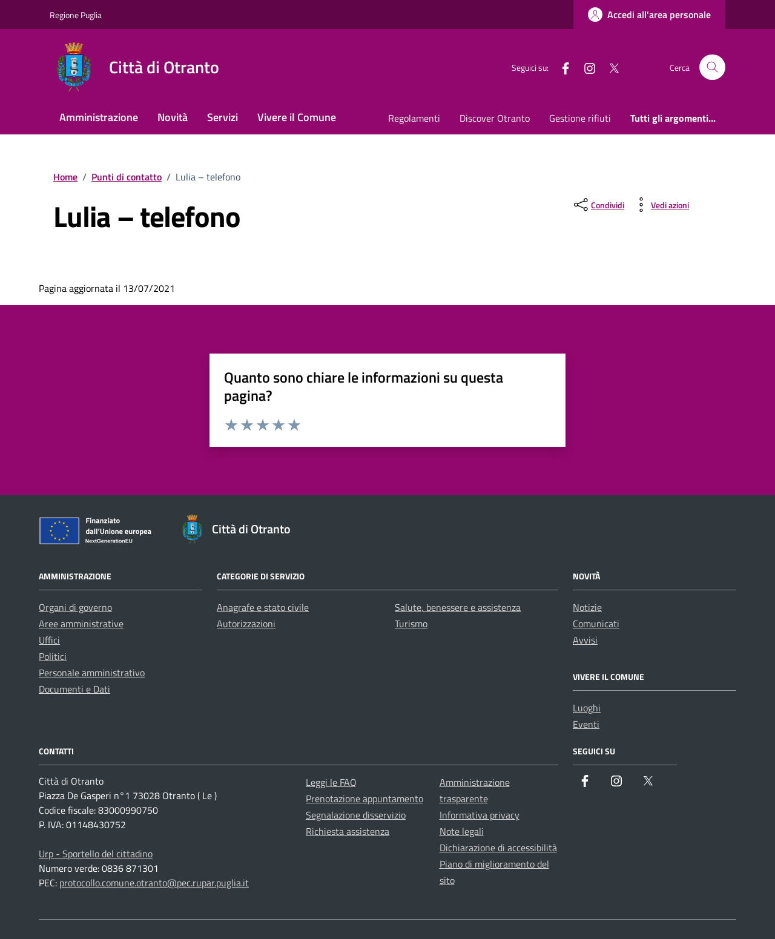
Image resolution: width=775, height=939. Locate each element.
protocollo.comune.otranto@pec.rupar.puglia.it (154, 882)
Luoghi (587, 707)
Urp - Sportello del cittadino (96, 853)
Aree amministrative (81, 623)
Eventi (586, 724)
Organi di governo (75, 607)
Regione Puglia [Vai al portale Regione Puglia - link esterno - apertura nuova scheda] (76, 14)
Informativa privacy (479, 815)
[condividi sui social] (598, 204)
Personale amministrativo (92, 672)
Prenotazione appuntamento (364, 798)
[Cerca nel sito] (712, 67)
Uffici (49, 640)
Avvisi (585, 640)
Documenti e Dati (74, 689)
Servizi (222, 117)
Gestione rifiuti (580, 118)
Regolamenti (414, 118)
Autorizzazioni (246, 623)
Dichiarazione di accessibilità (498, 847)
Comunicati (596, 623)
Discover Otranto (495, 118)
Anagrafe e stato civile (263, 607)
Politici (53, 656)
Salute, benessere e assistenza (458, 607)
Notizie (587, 607)
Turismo (411, 623)
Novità (172, 117)
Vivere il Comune (296, 117)
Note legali (462, 831)
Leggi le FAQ (331, 782)
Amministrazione (98, 117)
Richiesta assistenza (347, 831)
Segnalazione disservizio (356, 815)
